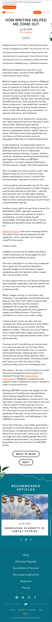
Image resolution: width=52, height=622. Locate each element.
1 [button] (21, 539)
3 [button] (30, 539)
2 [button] (26, 539)
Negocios (26, 581)
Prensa (26, 587)
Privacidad (21, 610)
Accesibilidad (32, 610)
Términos (13, 610)
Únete (37, 12)
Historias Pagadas (26, 561)
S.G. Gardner (26, 32)
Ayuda (40, 610)
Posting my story (11, 231)
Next (26, 462)
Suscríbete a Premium (26, 568)
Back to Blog (26, 454)
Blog (26, 555)
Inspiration (26, 38)
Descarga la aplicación (26, 574)
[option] (26, 514)
